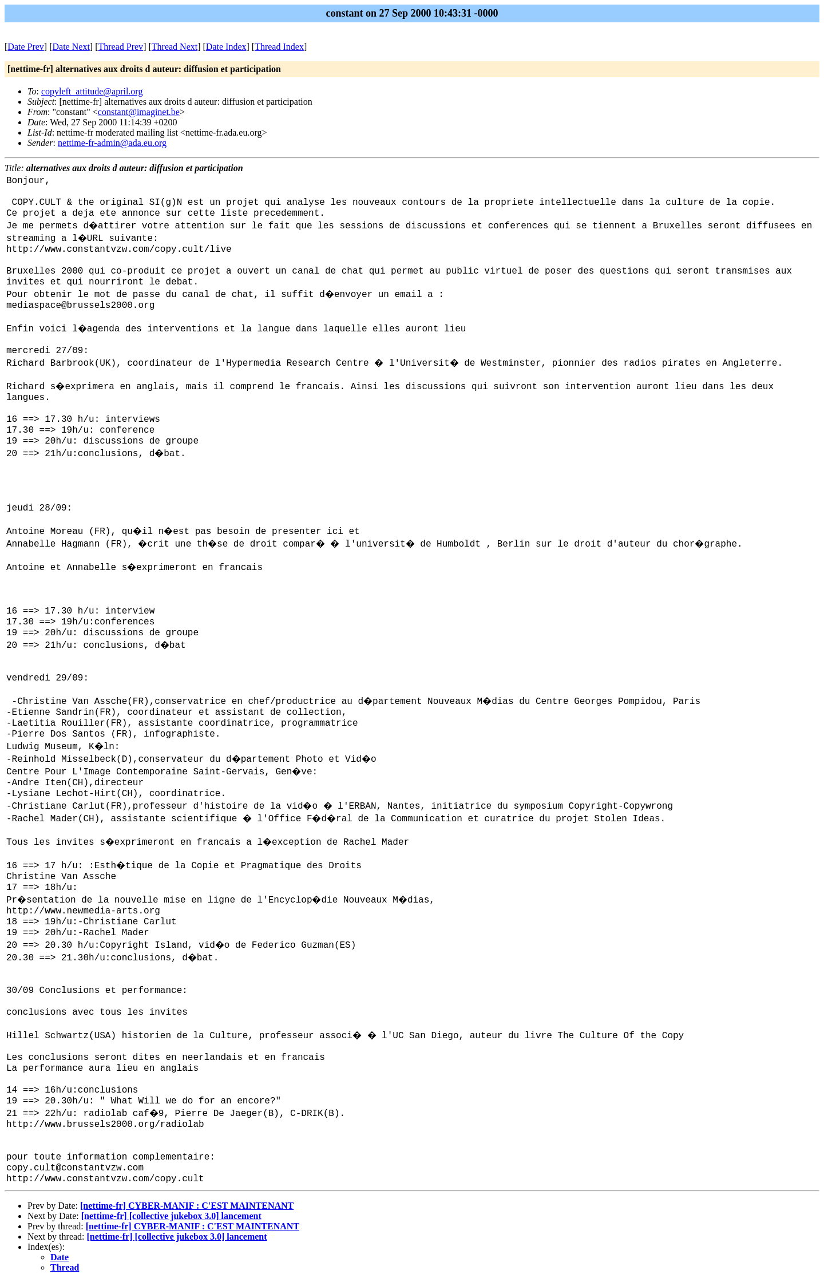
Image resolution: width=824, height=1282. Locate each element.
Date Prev (25, 47)
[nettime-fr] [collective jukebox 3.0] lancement (171, 1216)
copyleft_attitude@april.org (92, 91)
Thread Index (279, 47)
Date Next (71, 47)
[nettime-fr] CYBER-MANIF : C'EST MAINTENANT (187, 1205)
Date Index (226, 47)
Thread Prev (120, 47)
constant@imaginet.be (139, 112)
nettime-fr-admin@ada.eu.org (112, 143)
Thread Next (174, 47)
